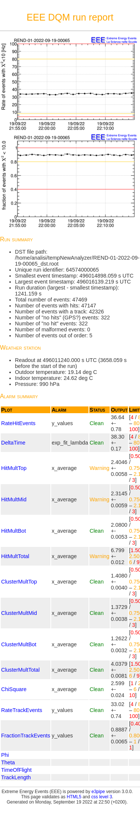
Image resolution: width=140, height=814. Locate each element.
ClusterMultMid (19, 613)
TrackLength (16, 777)
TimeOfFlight (16, 770)
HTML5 (74, 796)
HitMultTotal (15, 556)
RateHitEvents (18, 423)
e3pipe (98, 791)
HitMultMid (14, 499)
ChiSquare (14, 689)
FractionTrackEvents (25, 736)
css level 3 (101, 796)
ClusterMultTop (19, 582)
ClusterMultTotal (20, 670)
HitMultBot (13, 531)
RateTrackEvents (21, 710)
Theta (8, 762)
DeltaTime (13, 443)
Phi (5, 755)
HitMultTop (14, 468)
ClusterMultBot (18, 644)
